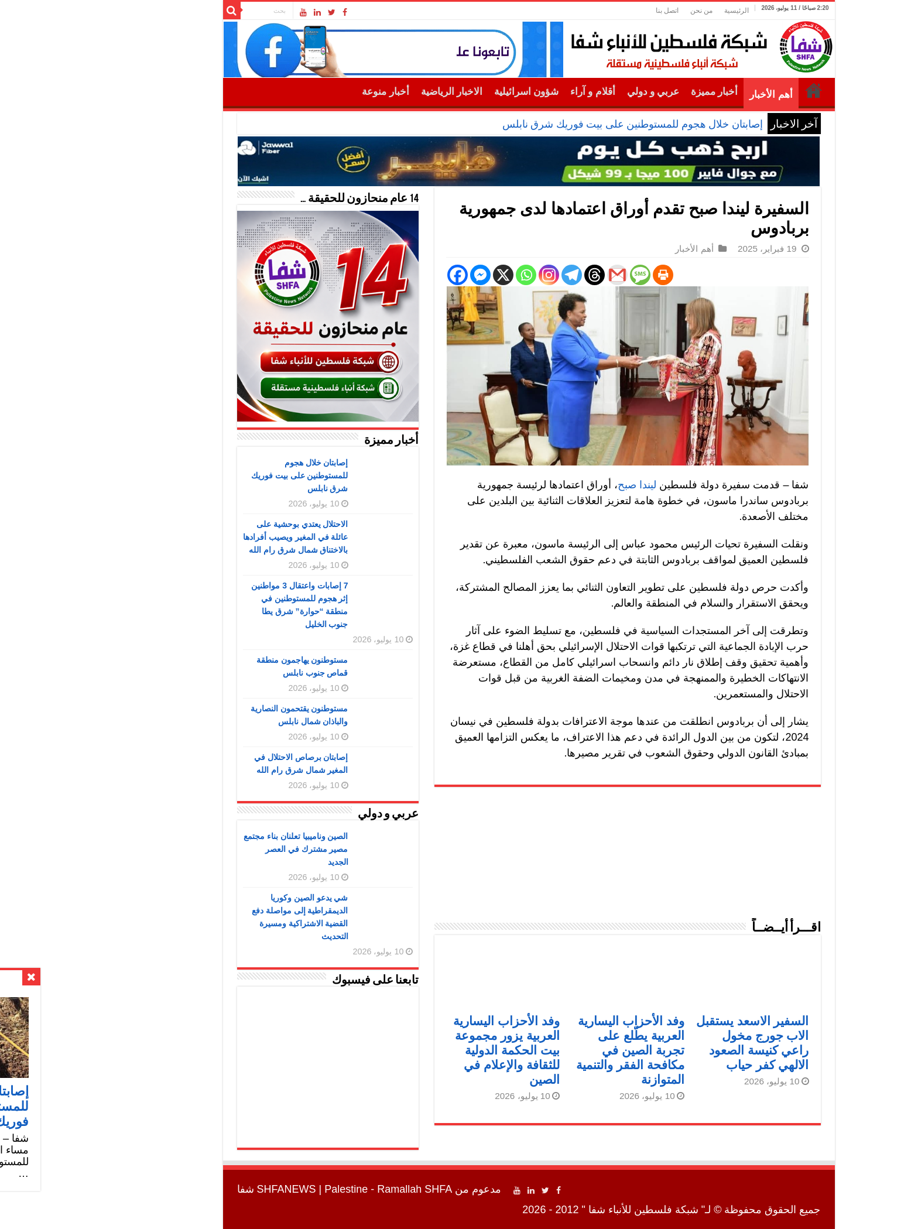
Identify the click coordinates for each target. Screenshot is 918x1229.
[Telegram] (502, 275)
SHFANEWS (216, 1189)
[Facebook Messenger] (410, 275)
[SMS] (570, 275)
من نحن (632, 10)
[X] (433, 275)
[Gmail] (547, 275)
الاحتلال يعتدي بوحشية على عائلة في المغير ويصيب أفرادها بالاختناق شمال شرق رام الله (226, 536)
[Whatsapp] (456, 275)
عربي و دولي (583, 91)
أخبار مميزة (644, 91)
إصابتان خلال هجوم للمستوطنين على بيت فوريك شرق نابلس (563, 124)
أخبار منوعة (315, 91)
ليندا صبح (567, 485)
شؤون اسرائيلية (456, 91)
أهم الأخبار (701, 94)
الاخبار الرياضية (382, 91)
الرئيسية (667, 10)
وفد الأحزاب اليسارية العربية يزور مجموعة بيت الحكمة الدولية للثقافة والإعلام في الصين (436, 1050)
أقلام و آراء (523, 91)
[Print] (593, 275)
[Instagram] (479, 275)
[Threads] (525, 275)
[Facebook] (388, 275)
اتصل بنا (597, 10)
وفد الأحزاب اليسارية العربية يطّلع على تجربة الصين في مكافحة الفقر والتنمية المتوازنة (560, 1050)
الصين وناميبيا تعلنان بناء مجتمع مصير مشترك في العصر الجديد (226, 849)
